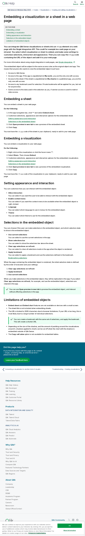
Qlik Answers (10, 432)
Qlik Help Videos (12, 385)
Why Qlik (9, 449)
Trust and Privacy (12, 455)
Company (9, 484)
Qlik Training (10, 391)
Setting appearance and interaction (18, 35)
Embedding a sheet (13, 30)
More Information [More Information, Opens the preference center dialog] (70, 530)
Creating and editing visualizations (63, 10)
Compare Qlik (11, 464)
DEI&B (8, 493)
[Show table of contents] (4, 10)
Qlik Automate (11, 439)
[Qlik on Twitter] (69, 520)
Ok (70, 526)
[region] (42, 528)
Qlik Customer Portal (13, 397)
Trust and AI (10, 458)
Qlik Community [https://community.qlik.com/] (58, 520)
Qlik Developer (11, 388)
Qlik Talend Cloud (12, 417)
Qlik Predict (10, 436)
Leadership (10, 487)
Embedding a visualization (15, 33)
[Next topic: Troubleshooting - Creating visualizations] (63, 369)
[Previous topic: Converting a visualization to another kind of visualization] (22, 369)
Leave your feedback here (17, 360)
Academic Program (13, 496)
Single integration (66, 62)
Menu (82, 4)
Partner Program (12, 499)
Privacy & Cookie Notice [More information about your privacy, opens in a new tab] (37, 533)
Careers (9, 502)
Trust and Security (12, 452)
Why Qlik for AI (11, 461)
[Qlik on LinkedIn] (73, 520)
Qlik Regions (10, 474)
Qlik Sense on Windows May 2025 (19, 10)
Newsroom (10, 506)
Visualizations (45, 10)
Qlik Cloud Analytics (13, 429)
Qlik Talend (10, 414)
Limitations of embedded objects (17, 41)
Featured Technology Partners (17, 468)
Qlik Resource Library (14, 400)
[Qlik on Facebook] (77, 520)
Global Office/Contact (14, 509)
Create (35, 10)
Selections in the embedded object (18, 38)
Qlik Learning (10, 394)
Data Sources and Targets (16, 471)
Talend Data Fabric (13, 420)
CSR (7, 490)
